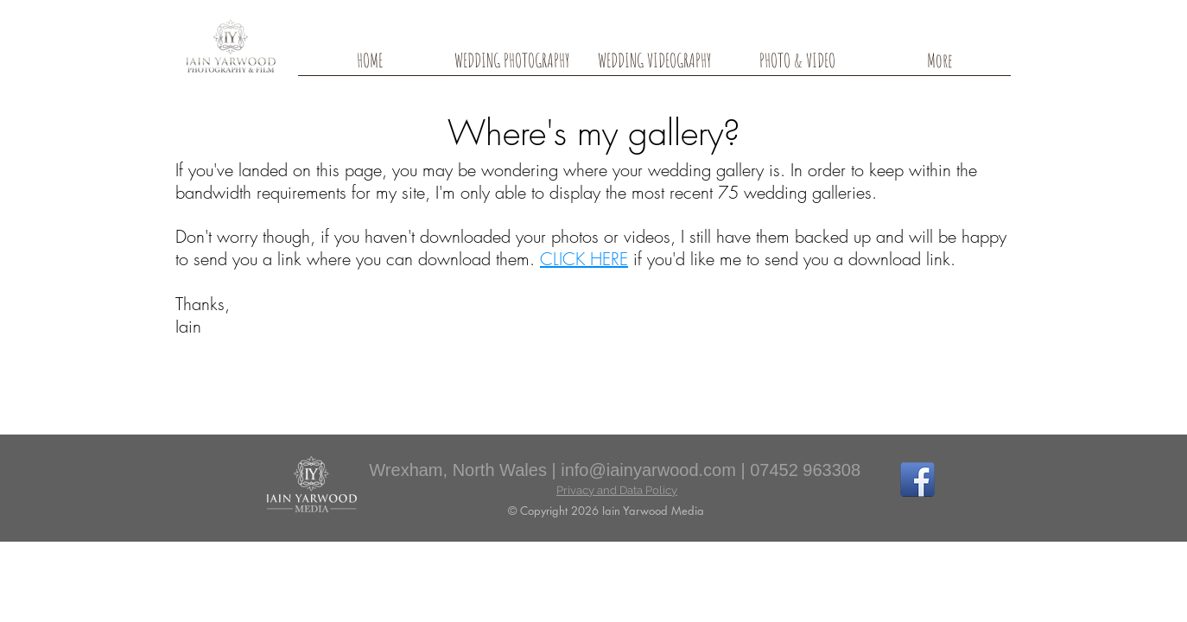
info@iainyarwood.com (648, 469)
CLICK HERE (584, 258)
